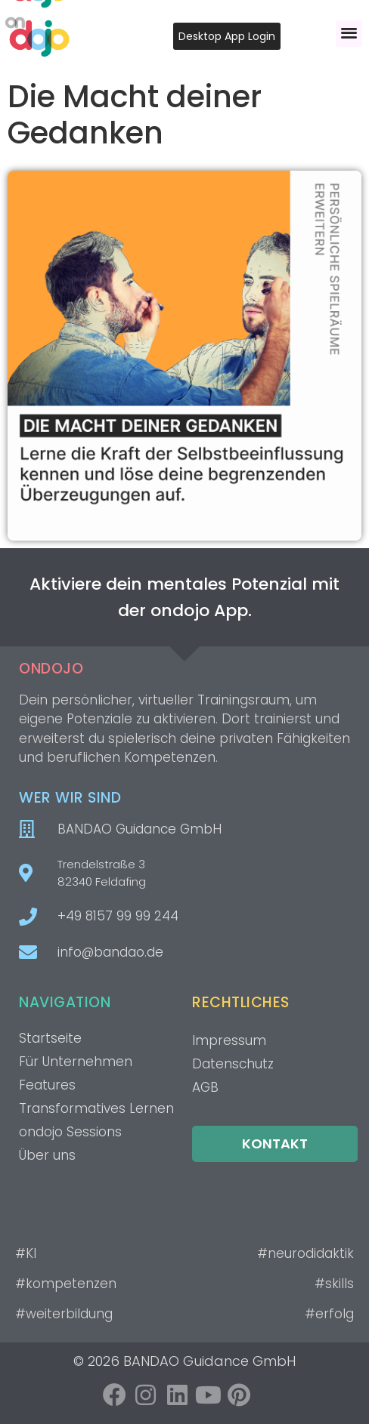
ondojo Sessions (70, 1132)
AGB (205, 1087)
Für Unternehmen (75, 1062)
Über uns (47, 1155)
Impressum (229, 1040)
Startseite (50, 1038)
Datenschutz (233, 1064)
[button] (349, 33)
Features (47, 1085)
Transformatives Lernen (96, 1108)
